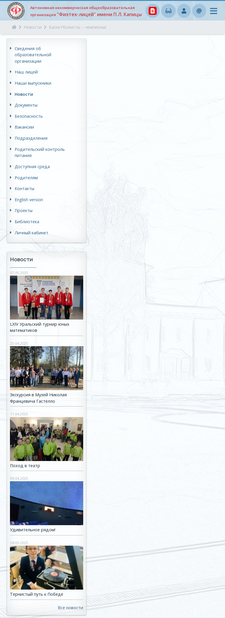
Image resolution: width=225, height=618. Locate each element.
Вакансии (24, 127)
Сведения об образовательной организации (33, 55)
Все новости (70, 607)
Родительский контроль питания (40, 152)
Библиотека (27, 221)
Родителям (26, 177)
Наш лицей (26, 72)
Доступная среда (32, 166)
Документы (26, 105)
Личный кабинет (31, 232)
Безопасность (29, 116)
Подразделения (31, 138)
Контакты (24, 188)
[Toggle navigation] (212, 12)
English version (29, 199)
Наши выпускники (33, 83)
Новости (24, 94)
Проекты (24, 210)
